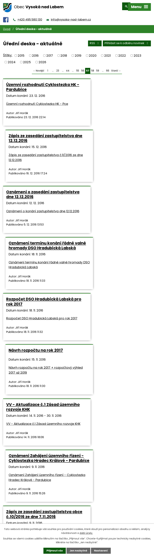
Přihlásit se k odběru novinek (127, 41)
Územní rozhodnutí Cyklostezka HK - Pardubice (38, 85)
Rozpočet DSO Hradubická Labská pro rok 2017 (32, 210)
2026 (42, 60)
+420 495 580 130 (29, 17)
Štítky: (7, 53)
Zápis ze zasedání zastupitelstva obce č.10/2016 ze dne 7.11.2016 (38, 335)
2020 (92, 53)
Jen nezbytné (78, 550)
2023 (137, 53)
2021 (107, 53)
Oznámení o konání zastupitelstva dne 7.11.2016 (109, 335)
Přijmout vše (54, 550)
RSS (95, 41)
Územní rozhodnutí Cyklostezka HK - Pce (37, 101)
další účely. (86, 533)
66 (107, 68)
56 (82, 68)
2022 (122, 53)
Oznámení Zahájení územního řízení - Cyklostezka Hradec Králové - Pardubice (112, 272)
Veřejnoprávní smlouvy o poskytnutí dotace (31, 396)
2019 (78, 53)
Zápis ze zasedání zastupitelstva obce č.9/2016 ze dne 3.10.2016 (114, 396)
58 (92, 68)
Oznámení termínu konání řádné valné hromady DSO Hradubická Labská (114, 147)
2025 (27, 60)
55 (77, 68)
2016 (35, 53)
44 (67, 68)
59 (97, 68)
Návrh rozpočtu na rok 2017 (109, 208)
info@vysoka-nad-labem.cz (71, 17)
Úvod (6, 27)
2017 (49, 53)
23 (57, 68)
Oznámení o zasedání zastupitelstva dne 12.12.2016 (34, 145)
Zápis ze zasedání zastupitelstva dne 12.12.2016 (114, 85)
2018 (63, 53)
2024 (12, 60)
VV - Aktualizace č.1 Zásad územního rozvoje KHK (32, 270)
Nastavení (101, 550)
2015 (21, 53)
